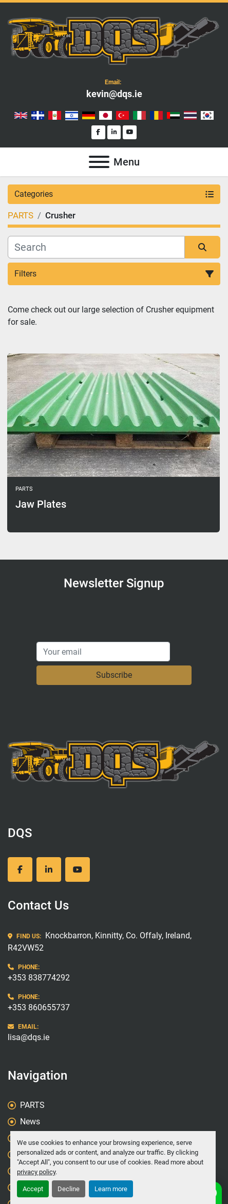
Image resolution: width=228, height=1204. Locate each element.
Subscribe (114, 675)
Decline (69, 1189)
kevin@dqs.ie (114, 93)
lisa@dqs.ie (28, 1037)
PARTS (32, 1105)
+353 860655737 (39, 1007)
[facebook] (98, 132)
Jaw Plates (40, 504)
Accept (33, 1189)
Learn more (110, 1189)
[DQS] (114, 763)
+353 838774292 (39, 978)
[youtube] (130, 132)
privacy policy (36, 1172)
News (30, 1121)
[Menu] (99, 162)
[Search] (96, 247)
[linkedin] (114, 132)
